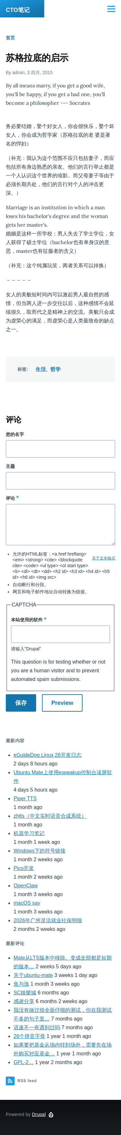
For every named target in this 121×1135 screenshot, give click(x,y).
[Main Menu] (111, 9)
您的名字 (15, 434)
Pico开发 (24, 868)
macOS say (27, 903)
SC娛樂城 (25, 992)
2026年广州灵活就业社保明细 (48, 920)
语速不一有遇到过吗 (37, 1027)
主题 (10, 466)
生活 (40, 369)
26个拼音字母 (29, 1036)
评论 (10, 498)
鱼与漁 (21, 984)
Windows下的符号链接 (40, 851)
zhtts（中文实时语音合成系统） (50, 816)
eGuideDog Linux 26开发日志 (47, 755)
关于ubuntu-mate (33, 975)
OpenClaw (26, 885)
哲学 (55, 369)
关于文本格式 (103, 558)
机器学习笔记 (29, 833)
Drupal (39, 1114)
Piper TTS (25, 798)
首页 (10, 37)
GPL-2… (24, 1062)
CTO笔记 (18, 10)
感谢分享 (24, 1001)
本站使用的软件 (27, 619)
